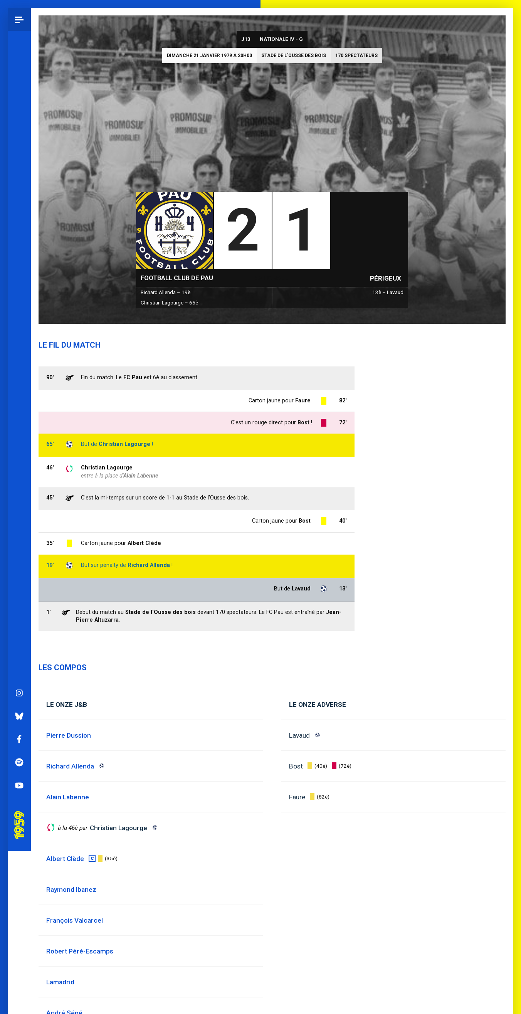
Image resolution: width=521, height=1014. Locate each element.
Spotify (19, 406)
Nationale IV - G (281, 39)
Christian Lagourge (107, 467)
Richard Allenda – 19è (165, 292)
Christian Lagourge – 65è (169, 303)
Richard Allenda (149, 565)
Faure (297, 797)
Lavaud (299, 735)
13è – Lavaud (387, 292)
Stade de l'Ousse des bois (293, 55)
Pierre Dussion (68, 735)
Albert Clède (144, 543)
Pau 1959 (21, 458)
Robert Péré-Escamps (79, 951)
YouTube (19, 429)
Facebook (19, 383)
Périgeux (385, 278)
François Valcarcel (74, 920)
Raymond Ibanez (71, 889)
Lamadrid (60, 982)
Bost (296, 766)
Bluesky (19, 360)
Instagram (19, 337)
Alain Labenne (140, 476)
